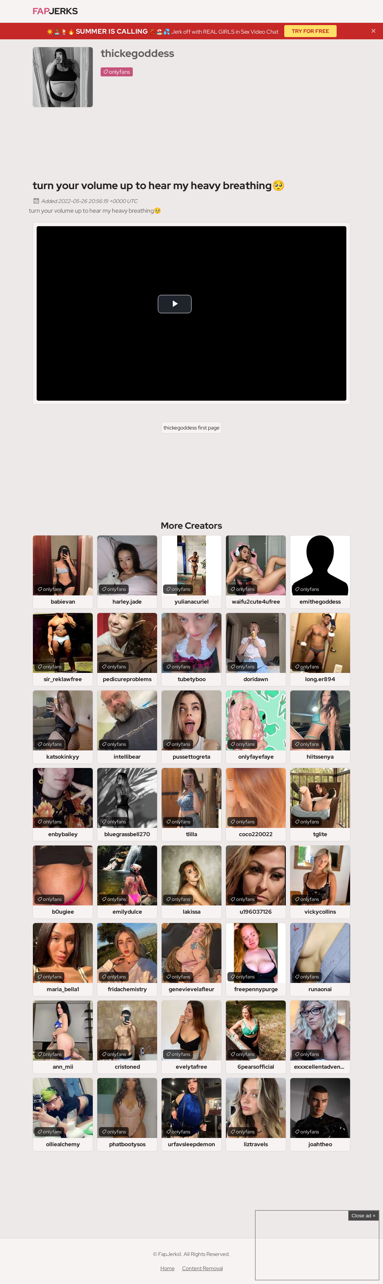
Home (167, 1268)
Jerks (55, 11)
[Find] (343, 11)
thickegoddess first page (191, 427)
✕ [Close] (373, 31)
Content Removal (202, 1268)
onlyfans (119, 72)
